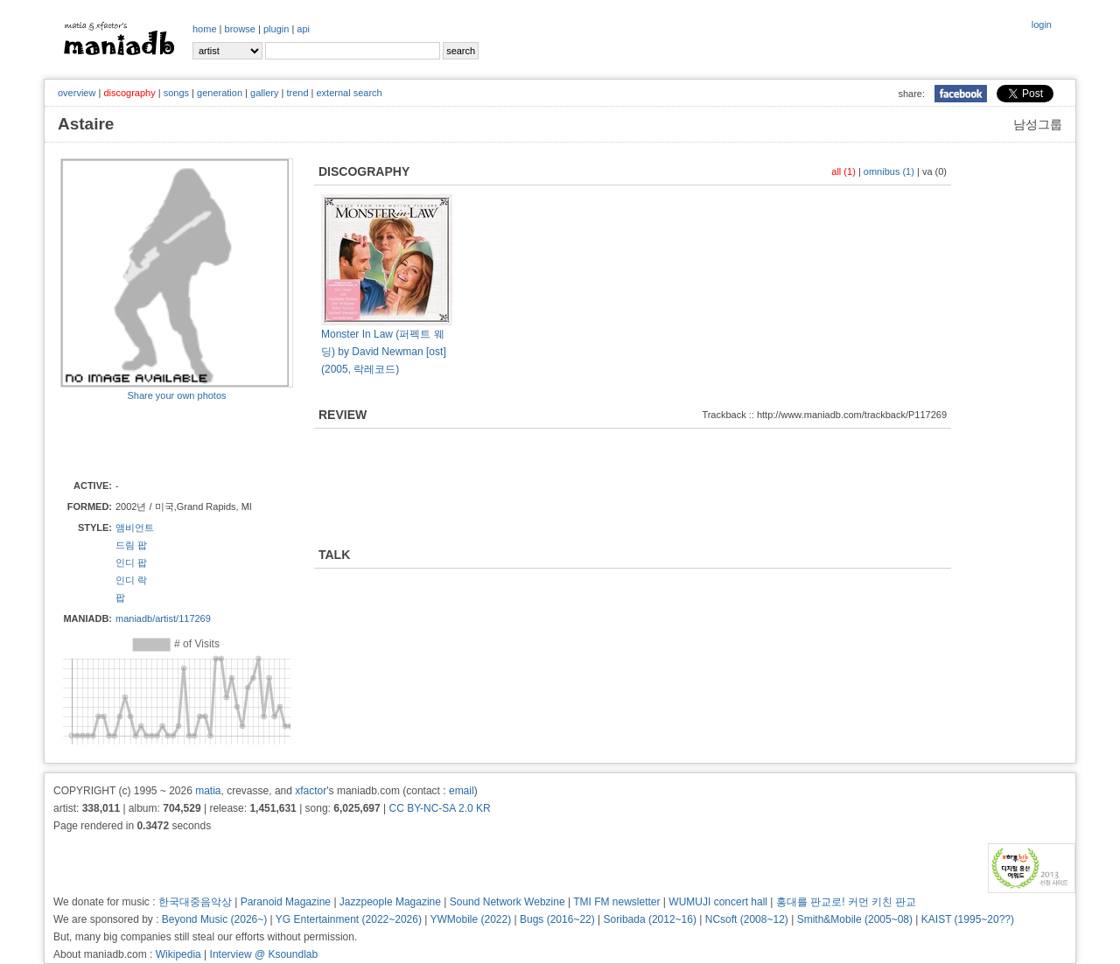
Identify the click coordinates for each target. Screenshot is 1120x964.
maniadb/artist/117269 (163, 618)
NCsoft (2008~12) (746, 919)
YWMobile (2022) (471, 919)
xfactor (310, 791)
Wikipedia (178, 954)
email (461, 791)
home (204, 29)
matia (207, 791)
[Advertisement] (162, 439)
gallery (264, 92)
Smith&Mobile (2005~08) (855, 919)
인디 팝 (131, 562)
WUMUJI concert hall (717, 902)
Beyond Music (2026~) (214, 919)
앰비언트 (135, 527)
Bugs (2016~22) (557, 919)
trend (297, 92)
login (1042, 24)
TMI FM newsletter (616, 902)
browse (240, 29)
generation (219, 92)
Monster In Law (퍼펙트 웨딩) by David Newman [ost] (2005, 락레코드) (383, 351)
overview (76, 92)
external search (349, 92)
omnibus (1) (889, 171)
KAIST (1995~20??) (967, 919)
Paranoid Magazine (286, 902)
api (303, 29)
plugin (276, 29)
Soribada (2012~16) (650, 919)
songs (176, 92)
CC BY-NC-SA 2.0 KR (439, 808)
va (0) (934, 171)
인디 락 (131, 580)
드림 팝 (131, 545)
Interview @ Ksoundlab (264, 954)
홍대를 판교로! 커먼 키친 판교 (846, 902)
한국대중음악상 (195, 902)
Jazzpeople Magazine (390, 902)
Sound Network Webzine (507, 902)
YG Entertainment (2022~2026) (349, 919)
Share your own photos (176, 395)
